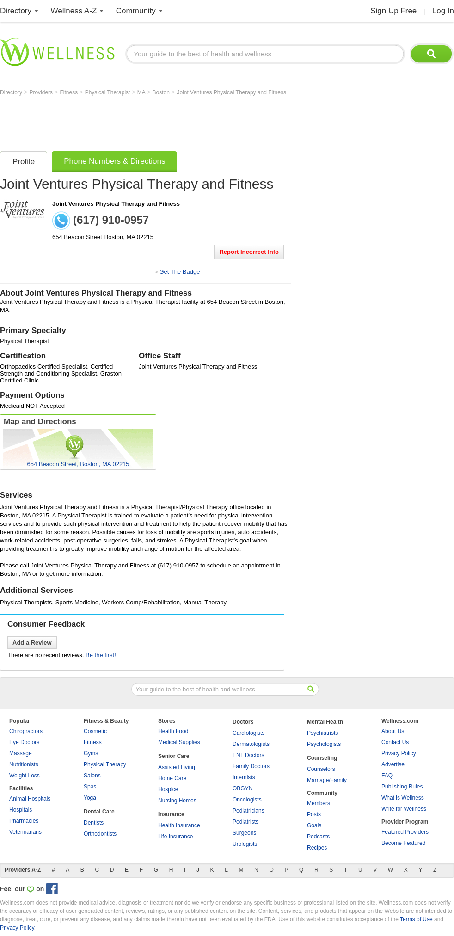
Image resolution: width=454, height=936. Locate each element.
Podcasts (318, 836)
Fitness (70, 92)
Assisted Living (176, 767)
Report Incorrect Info (249, 251)
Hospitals (20, 810)
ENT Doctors (248, 755)
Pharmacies (23, 821)
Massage (20, 753)
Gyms (91, 753)
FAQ (387, 775)
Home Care (172, 778)
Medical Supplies (179, 742)
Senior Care (173, 756)
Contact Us (395, 742)
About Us (392, 731)
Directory (15, 10)
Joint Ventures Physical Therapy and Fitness (231, 92)
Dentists (94, 822)
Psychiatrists (322, 733)
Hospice (168, 789)
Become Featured (403, 843)
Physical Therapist (108, 92)
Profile (23, 161)
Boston (162, 92)
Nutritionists (23, 764)
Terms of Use (416, 919)
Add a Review (32, 642)
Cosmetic (95, 731)
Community (136, 10)
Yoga (90, 797)
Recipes (317, 847)
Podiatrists (245, 822)
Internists (244, 777)
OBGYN (242, 788)
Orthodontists (100, 834)
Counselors (321, 769)
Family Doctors (251, 766)
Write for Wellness (403, 809)
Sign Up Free (393, 10)
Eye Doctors (24, 742)
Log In (443, 10)
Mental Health (325, 722)
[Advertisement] (168, 121)
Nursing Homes (177, 800)
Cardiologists (248, 733)
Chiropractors (26, 731)
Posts (314, 814)
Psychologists (324, 744)
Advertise (393, 764)
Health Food (173, 731)
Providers (41, 92)
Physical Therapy (105, 764)
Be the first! (101, 655)
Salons (92, 775)
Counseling (322, 758)
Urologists (245, 844)
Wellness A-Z (74, 10)
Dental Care (99, 811)
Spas (90, 786)
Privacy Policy (398, 753)
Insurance (171, 814)
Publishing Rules (402, 786)
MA (142, 92)
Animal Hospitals (29, 798)
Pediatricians (248, 810)
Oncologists (247, 799)
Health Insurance (179, 825)
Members (318, 803)
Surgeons (244, 833)
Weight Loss (24, 775)
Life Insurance (175, 836)
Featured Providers (405, 832)
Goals (314, 825)
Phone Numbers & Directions (114, 161)
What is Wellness (402, 797)
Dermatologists (251, 744)
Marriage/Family (327, 780)
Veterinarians (25, 832)
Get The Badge (179, 271)
